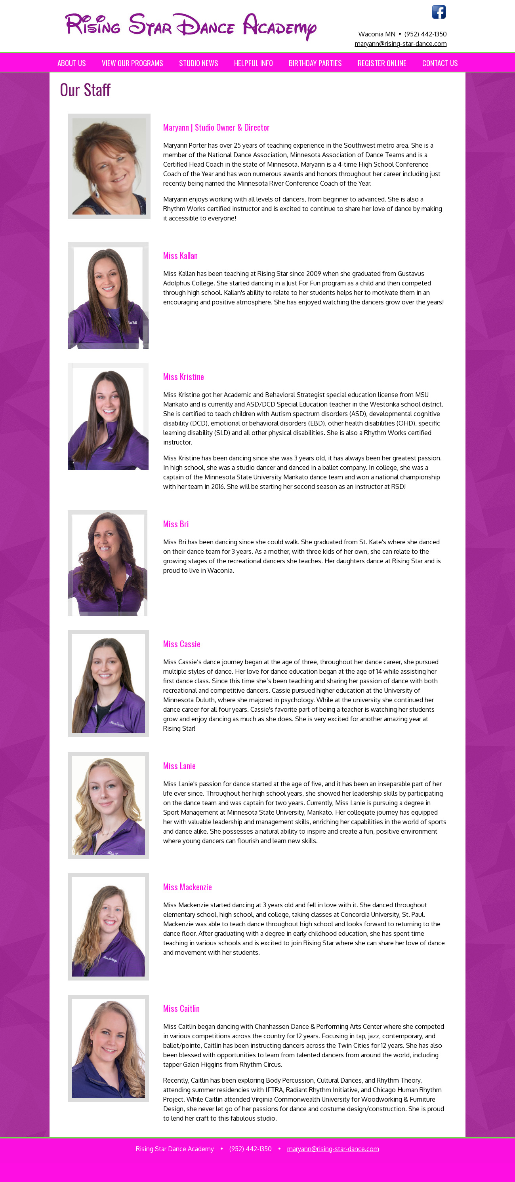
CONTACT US (440, 62)
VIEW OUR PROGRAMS (132, 62)
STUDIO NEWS (198, 62)
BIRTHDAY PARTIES (315, 62)
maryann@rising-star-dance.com (401, 44)
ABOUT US (71, 62)
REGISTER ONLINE (382, 62)
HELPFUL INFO (253, 62)
